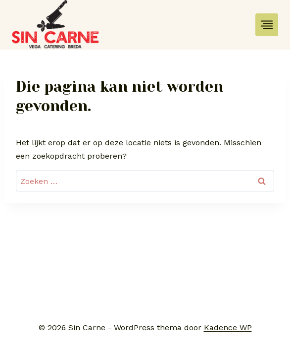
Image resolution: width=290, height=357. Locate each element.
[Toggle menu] (266, 24)
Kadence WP (228, 327)
